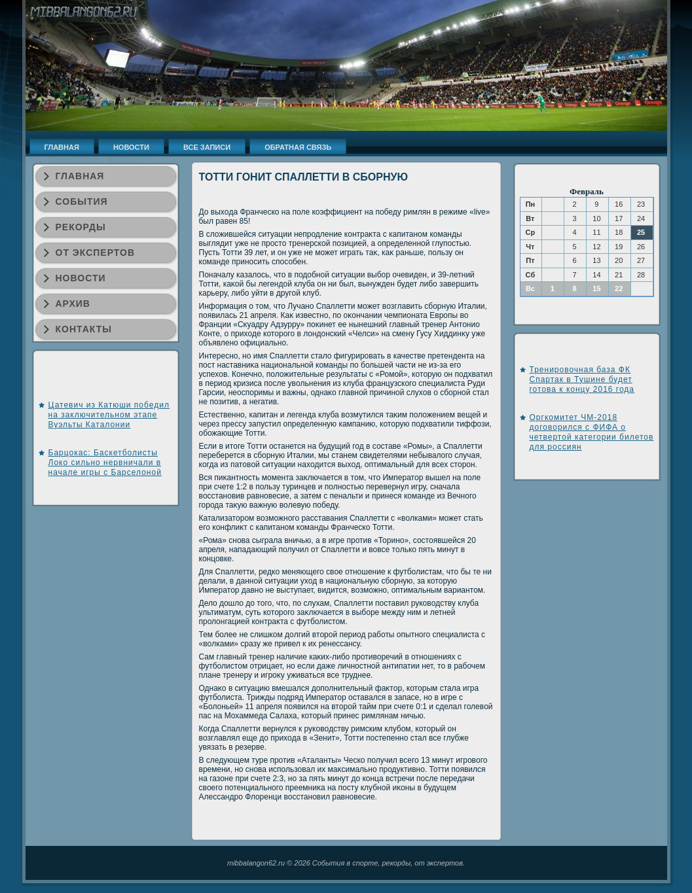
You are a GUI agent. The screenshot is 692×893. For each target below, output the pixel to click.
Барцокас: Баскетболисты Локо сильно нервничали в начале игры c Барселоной (105, 462)
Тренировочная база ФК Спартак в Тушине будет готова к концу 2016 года (582, 379)
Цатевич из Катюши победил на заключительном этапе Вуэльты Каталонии (109, 414)
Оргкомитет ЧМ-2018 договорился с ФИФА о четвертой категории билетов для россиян (592, 432)
